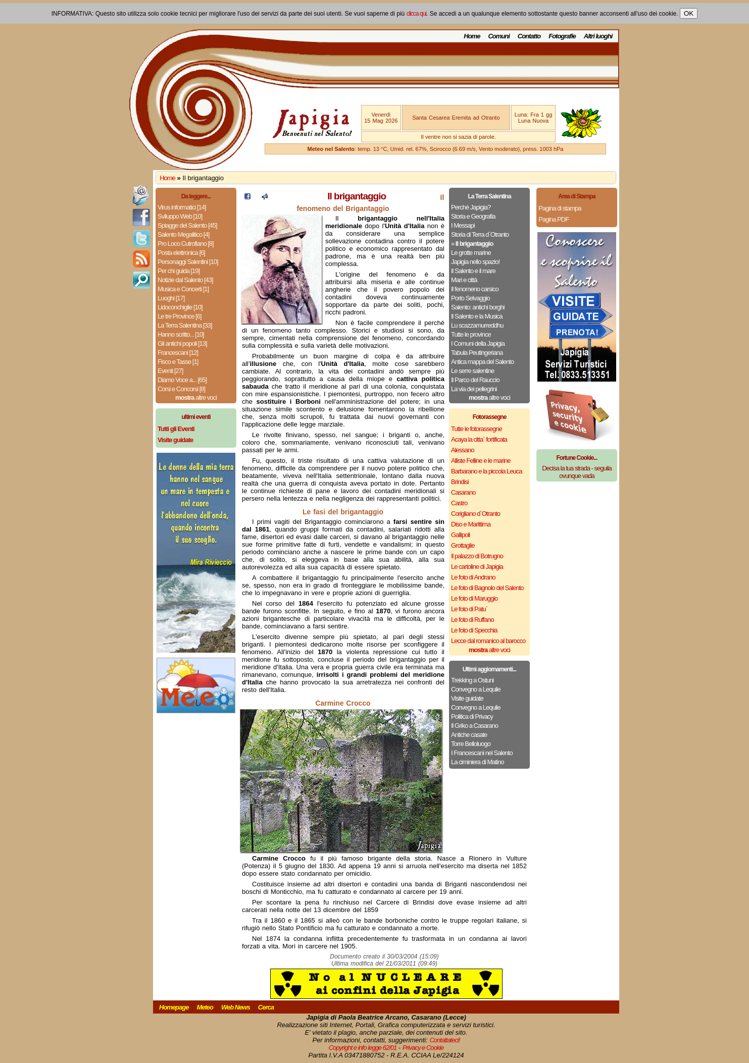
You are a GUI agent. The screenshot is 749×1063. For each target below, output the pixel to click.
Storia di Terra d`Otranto (480, 234)
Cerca (266, 1007)
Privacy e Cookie (423, 1047)
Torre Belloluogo (470, 744)
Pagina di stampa (559, 208)
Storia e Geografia (473, 216)
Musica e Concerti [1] (183, 289)
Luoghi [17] (171, 298)
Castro (459, 503)
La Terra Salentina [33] (185, 325)
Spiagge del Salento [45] (187, 225)
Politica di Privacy (472, 716)
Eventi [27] (170, 371)
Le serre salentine (472, 371)
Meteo (204, 1007)
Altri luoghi (598, 36)
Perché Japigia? (470, 207)
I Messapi (463, 225)
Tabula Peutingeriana (477, 352)
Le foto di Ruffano (472, 619)
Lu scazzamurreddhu (477, 325)
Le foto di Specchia (474, 630)
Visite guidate (467, 698)
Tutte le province (471, 334)
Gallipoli (460, 535)
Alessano (462, 450)
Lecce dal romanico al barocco (488, 641)
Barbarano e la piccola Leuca (486, 471)
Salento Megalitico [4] (183, 234)
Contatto (529, 36)
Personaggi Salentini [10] (188, 261)
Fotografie (562, 36)
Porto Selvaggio (470, 298)
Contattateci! (444, 1040)
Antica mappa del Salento (482, 361)
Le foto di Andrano (473, 577)
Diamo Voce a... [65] (182, 380)
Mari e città (464, 280)
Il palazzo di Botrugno (477, 556)
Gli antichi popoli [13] (182, 343)
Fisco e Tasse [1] (178, 361)
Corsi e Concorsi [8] (181, 389)
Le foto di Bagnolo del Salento (487, 588)
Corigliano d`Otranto (475, 513)
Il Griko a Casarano (474, 725)
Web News (235, 1007)
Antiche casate (469, 734)
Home (472, 36)
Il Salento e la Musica (477, 316)
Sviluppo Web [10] (180, 216)
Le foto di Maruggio (474, 598)
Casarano (463, 492)
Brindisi (460, 482)
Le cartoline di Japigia (477, 566)
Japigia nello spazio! (475, 261)
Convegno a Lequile (476, 689)
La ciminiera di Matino (477, 762)
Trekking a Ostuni (472, 680)
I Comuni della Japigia (478, 343)
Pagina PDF (553, 219)
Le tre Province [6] (180, 316)
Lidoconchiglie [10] (180, 307)
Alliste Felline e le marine (481, 460)
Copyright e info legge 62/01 (363, 1047)
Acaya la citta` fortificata (479, 439)
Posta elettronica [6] (181, 252)
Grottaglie (462, 545)
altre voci (196, 397)
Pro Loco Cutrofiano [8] (186, 243)
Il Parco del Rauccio (475, 380)
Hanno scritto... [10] (181, 334)
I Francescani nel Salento (482, 753)
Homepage (173, 1007)
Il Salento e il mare (473, 271)
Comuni (498, 36)
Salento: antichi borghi (478, 307)
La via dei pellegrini (473, 389)
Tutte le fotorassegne (476, 429)
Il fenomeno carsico (474, 289)
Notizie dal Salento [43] (185, 280)
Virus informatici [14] (182, 207)
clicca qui (416, 13)
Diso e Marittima (470, 524)
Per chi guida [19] (178, 271)
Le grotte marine (471, 252)
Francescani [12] (178, 352)
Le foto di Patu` (469, 609)
